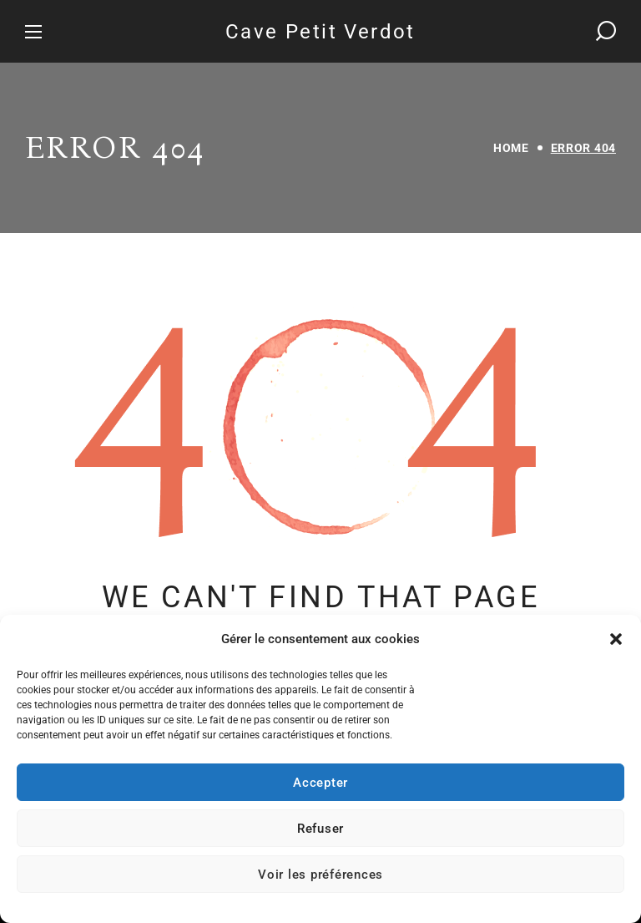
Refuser (320, 828)
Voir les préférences (320, 874)
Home (511, 148)
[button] (616, 639)
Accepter (320, 782)
